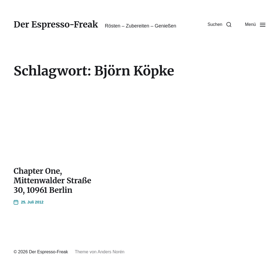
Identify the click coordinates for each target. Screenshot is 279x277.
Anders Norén (111, 251)
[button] (219, 24)
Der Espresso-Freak (56, 24)
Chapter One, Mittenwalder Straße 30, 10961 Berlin (52, 180)
